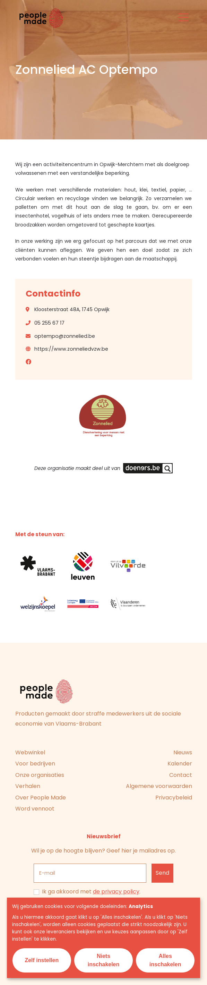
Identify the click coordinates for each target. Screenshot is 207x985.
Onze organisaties (39, 775)
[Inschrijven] (163, 873)
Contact (180, 775)
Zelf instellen (42, 960)
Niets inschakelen (104, 960)
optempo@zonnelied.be (64, 336)
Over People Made (40, 798)
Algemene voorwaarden (159, 786)
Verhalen (27, 786)
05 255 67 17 (49, 322)
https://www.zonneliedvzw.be (71, 348)
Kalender (179, 764)
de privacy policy (116, 892)
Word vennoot (34, 809)
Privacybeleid (173, 798)
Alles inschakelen (165, 960)
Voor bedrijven (35, 764)
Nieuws (182, 752)
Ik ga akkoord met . (91, 892)
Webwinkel (30, 752)
